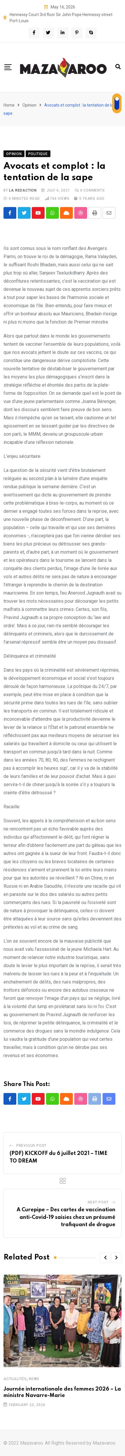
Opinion (29, 105)
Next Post (98, 1202)
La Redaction (23, 190)
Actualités (15, 1379)
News (34, 1379)
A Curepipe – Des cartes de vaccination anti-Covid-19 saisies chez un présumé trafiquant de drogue (66, 1217)
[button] (105, 1258)
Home (9, 105)
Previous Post (31, 1146)
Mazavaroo (104, 1443)
